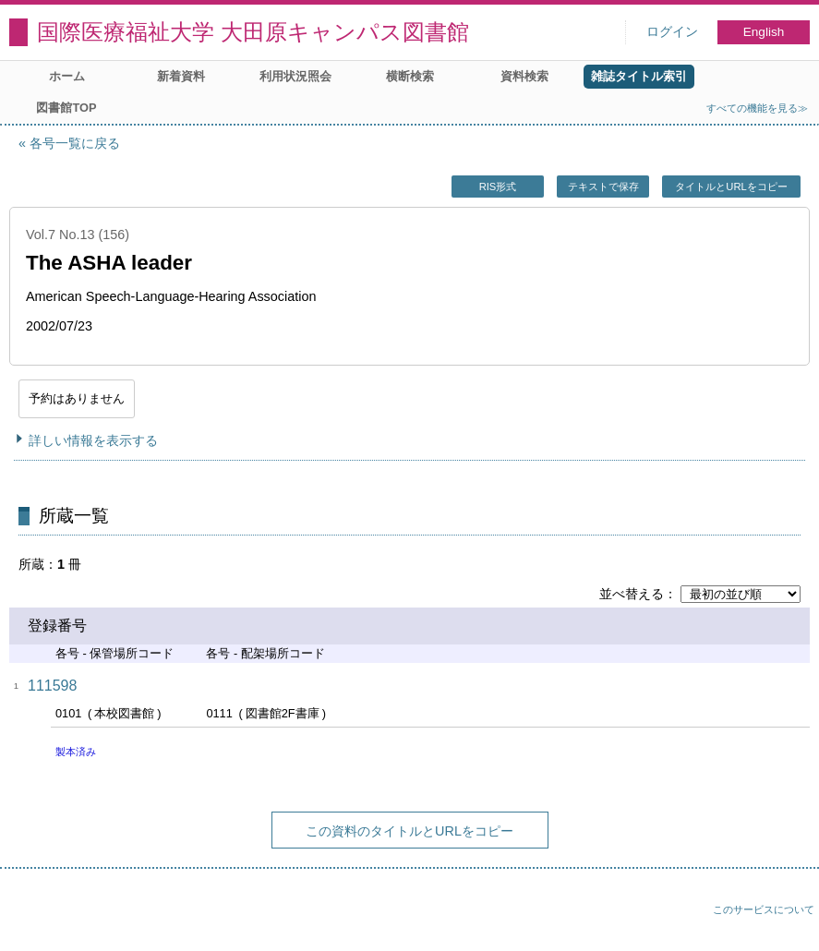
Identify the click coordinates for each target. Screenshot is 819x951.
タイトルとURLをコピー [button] (731, 186)
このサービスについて (763, 909)
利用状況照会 (295, 76)
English (764, 32)
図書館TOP (66, 107)
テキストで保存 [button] (603, 186)
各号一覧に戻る (75, 143)
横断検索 (410, 76)
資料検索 (524, 76)
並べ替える (631, 593)
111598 (52, 685)
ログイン (672, 32)
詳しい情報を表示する (93, 440)
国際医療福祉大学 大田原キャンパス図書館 (253, 31)
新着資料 (181, 76)
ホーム (67, 76)
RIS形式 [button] (498, 186)
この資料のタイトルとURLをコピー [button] (409, 831)
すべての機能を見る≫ (757, 108)
